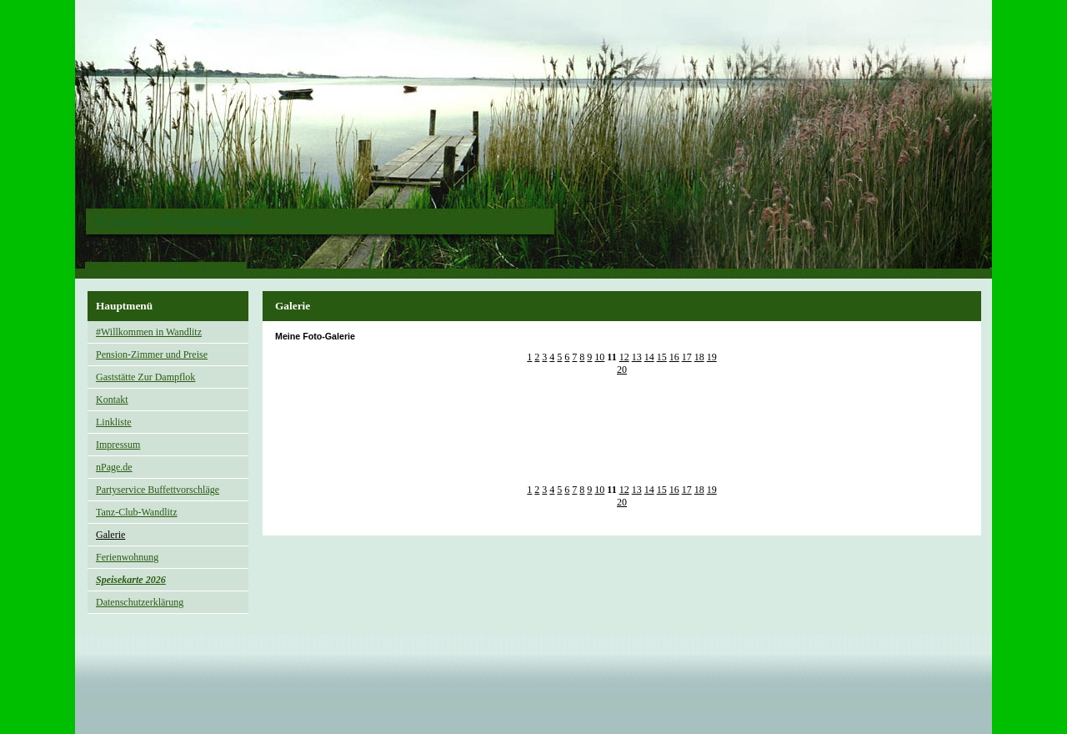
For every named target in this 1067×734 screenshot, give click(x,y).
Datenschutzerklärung (139, 602)
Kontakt (112, 399)
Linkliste (114, 422)
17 (687, 357)
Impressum (118, 444)
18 (699, 357)
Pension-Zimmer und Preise (152, 354)
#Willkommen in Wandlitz (149, 332)
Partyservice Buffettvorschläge (157, 489)
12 (624, 357)
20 (622, 369)
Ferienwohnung (127, 557)
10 (599, 357)
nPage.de (114, 467)
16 (674, 357)
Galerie (110, 534)
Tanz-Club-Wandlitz (137, 512)
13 (637, 357)
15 (662, 357)
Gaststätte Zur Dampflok (145, 377)
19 (712, 357)
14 (649, 357)
